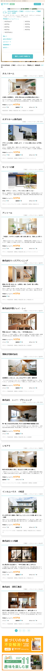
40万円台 (6, 24)
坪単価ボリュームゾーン (10, 19)
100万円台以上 (8, 32)
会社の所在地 (7, 39)
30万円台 (27, 21)
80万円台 (6, 29)
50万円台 (27, 24)
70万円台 (27, 27)
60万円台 (6, 27)
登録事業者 (6, 44)
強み (4, 36)
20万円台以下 (8, 21)
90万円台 (27, 29)
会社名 (5, 47)
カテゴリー (6, 42)
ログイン (37, 4)
